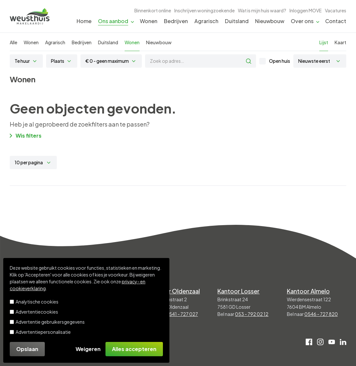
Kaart (340, 42)
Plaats (57, 61)
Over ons (302, 21)
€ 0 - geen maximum (107, 61)
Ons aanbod (113, 21)
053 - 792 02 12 (251, 314)
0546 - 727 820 (321, 314)
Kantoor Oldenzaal (174, 291)
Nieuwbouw (269, 21)
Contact (335, 21)
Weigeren (88, 349)
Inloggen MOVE (305, 10)
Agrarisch (206, 21)
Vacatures (335, 10)
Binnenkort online (152, 10)
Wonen (148, 21)
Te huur (22, 61)
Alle (13, 42)
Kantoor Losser (238, 291)
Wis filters (26, 135)
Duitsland (237, 21)
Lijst (323, 42)
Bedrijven (176, 21)
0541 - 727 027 (182, 314)
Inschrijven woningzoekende (204, 10)
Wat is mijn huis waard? (262, 10)
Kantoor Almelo (308, 291)
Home (84, 21)
